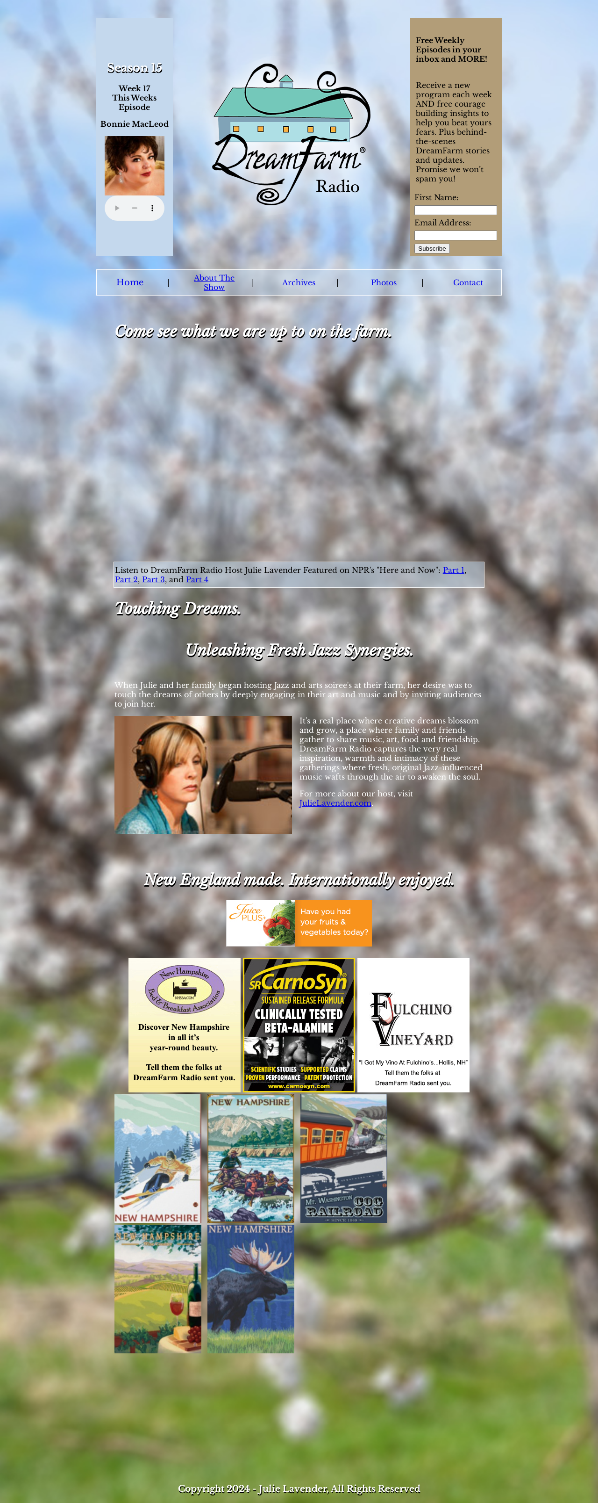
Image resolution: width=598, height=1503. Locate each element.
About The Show (214, 282)
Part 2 (126, 579)
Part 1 (453, 570)
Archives (298, 282)
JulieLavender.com (335, 803)
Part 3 (153, 579)
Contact (468, 282)
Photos (384, 282)
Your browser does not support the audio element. (134, 208)
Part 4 (197, 579)
